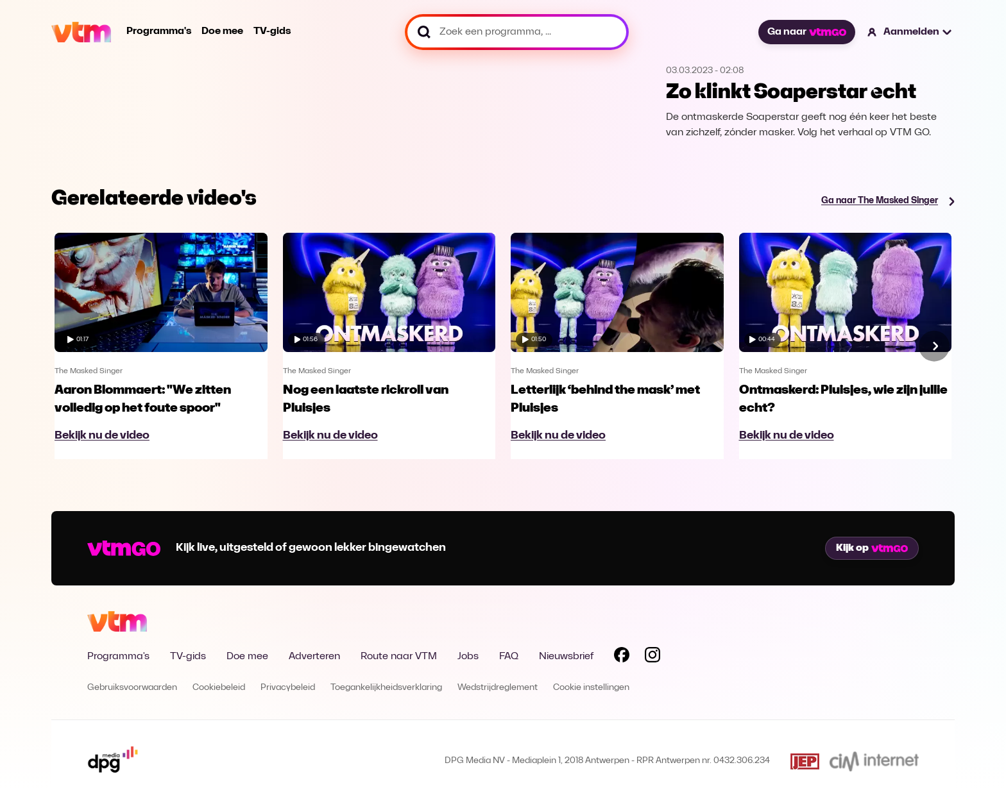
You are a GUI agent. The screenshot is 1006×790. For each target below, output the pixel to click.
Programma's (158, 31)
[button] (910, 32)
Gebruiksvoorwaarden (132, 688)
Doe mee (222, 31)
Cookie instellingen (591, 688)
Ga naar (806, 32)
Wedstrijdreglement (497, 688)
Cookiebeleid (218, 688)
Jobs (468, 656)
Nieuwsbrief (566, 656)
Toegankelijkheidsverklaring (386, 688)
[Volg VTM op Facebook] (621, 657)
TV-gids (272, 31)
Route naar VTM (399, 656)
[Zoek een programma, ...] (516, 32)
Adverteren (314, 656)
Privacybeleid (287, 688)
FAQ (508, 656)
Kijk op (872, 548)
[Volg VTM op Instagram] (652, 657)
